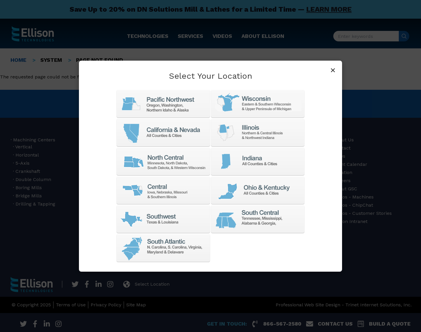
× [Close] (333, 70)
